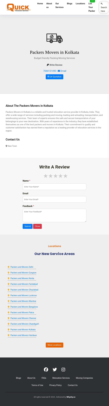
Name (26, 180)
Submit (27, 226)
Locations (80, 3)
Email (62, 71)
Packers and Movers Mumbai (23, 301)
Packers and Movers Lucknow (23, 295)
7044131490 (49, 71)
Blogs (69, 3)
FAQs (44, 378)
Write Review (54, 65)
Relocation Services (61, 378)
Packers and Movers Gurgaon (23, 273)
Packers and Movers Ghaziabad (24, 290)
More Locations (54, 345)
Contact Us (73, 385)
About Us (31, 378)
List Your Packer (91, 7)
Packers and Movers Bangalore (24, 307)
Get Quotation (55, 77)
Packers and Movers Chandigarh (24, 324)
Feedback (28, 206)
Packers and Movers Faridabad (24, 284)
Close (37, 226)
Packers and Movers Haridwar (23, 335)
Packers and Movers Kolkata (23, 329)
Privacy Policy (55, 385)
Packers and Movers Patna (22, 312)
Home (40, 3)
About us (49, 5)
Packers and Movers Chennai (23, 318)
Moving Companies (84, 378)
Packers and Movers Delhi (21, 267)
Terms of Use (37, 385)
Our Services (59, 5)
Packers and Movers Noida (22, 278)
